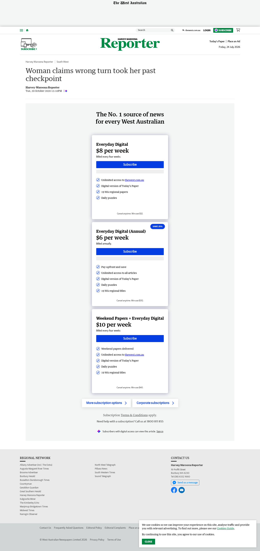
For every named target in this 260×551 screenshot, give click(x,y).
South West (63, 61)
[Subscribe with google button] (130, 171)
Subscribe (223, 30)
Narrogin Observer (28, 514)
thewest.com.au (134, 180)
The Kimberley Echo (29, 502)
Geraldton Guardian (29, 487)
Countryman (26, 483)
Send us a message (185, 482)
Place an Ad (234, 41)
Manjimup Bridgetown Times (34, 506)
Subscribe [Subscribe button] (130, 164)
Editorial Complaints (115, 527)
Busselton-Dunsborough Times (34, 480)
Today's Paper (217, 41)
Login (207, 30)
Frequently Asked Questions (68, 527)
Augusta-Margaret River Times (34, 468)
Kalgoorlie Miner (28, 499)
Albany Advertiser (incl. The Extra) (36, 464)
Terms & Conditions (134, 415)
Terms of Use (114, 539)
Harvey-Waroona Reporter (39, 61)
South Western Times (105, 472)
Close (148, 541)
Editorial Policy (94, 527)
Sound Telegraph (103, 476)
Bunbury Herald (27, 476)
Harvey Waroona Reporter (32, 495)
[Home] (27, 30)
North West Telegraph (105, 464)
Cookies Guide (225, 528)
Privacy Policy (97, 539)
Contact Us (45, 527)
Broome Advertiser (29, 472)
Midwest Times (27, 510)
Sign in (160, 431)
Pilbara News (101, 468)
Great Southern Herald (30, 491)
